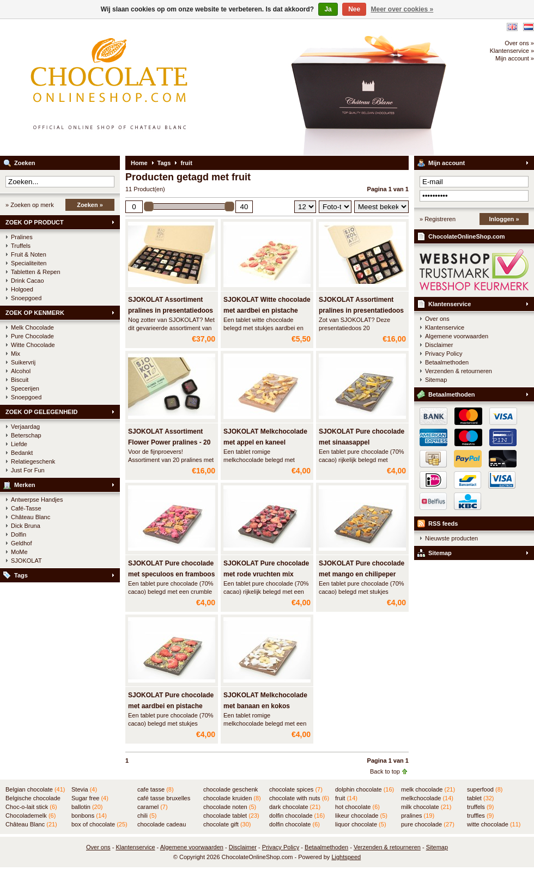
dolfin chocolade (297, 815)
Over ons (437, 318)
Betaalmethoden (447, 362)
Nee (354, 9)
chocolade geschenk (230, 790)
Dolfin (18, 534)
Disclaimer (439, 345)
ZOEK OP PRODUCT (34, 222)
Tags (21, 575)
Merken (24, 485)
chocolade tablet (231, 815)
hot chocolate (357, 807)
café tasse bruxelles (163, 798)
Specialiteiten (28, 263)
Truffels (21, 245)
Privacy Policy (443, 353)
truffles (480, 815)
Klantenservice (449, 304)
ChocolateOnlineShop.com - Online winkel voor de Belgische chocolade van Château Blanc (144, 87)
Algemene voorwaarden (456, 336)
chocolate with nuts (299, 798)
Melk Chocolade (32, 327)
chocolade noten (229, 807)
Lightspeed (346, 857)
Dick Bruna (25, 525)
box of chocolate (99, 824)
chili (146, 815)
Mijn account (446, 163)
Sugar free (89, 798)
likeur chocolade (361, 815)
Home (139, 163)
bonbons (89, 815)
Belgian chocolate (35, 789)
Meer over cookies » (402, 9)
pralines (417, 815)
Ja (327, 9)
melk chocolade (428, 789)
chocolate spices (296, 789)
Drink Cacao (27, 280)
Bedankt (22, 452)
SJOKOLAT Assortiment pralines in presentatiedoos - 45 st (170, 310)
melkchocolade (427, 798)
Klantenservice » (512, 50)
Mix (15, 353)
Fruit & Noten (28, 254)
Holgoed (22, 289)
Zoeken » (90, 205)
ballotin (86, 807)
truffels (480, 807)
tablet (480, 798)
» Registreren (438, 219)
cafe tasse (155, 789)
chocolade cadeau (161, 825)
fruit (186, 163)
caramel (152, 807)
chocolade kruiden (232, 798)
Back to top (385, 771)
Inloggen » (504, 219)
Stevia (84, 789)
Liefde (19, 444)
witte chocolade (493, 824)
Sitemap (436, 379)
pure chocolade (427, 824)
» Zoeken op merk (29, 205)
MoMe (19, 552)
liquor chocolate (360, 824)
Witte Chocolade (33, 345)
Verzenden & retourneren (458, 371)
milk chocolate (426, 807)
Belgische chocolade (32, 798)
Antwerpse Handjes (37, 499)
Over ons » (519, 43)
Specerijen (25, 388)
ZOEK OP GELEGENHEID (41, 412)
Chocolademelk (30, 815)
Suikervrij (23, 362)
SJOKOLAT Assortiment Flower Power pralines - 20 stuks (169, 442)
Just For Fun (28, 470)
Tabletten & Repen (35, 272)
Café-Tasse (26, 508)
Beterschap (26, 435)
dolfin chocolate (294, 824)
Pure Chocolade (32, 336)
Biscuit (19, 379)
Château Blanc (30, 517)
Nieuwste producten (451, 538)
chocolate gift (227, 824)
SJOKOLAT (26, 560)
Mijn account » (514, 58)
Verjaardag (25, 426)
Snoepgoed (26, 298)
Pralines (22, 237)
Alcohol (21, 371)
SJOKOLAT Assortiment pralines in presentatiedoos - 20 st (361, 310)
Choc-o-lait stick (31, 807)
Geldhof (21, 543)
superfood (484, 789)
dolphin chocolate (364, 789)
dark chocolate (294, 807)
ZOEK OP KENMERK (34, 312)
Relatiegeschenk (33, 461)
